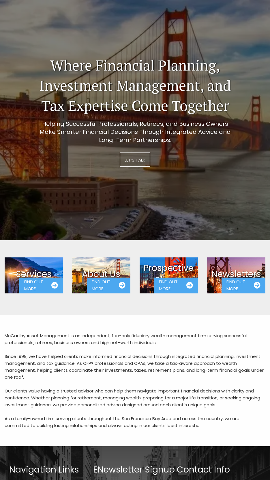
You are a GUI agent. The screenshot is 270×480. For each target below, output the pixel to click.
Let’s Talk (135, 160)
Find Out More (41, 285)
